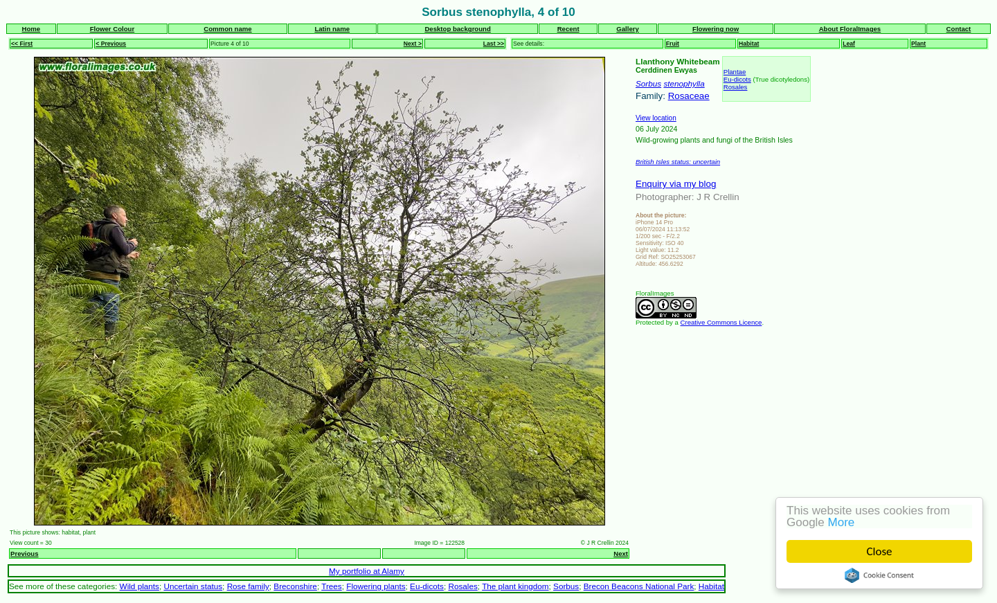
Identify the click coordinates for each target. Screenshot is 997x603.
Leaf (849, 43)
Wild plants (139, 586)
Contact (958, 29)
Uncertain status (192, 586)
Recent (568, 29)
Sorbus (648, 83)
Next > (413, 43)
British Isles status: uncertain (678, 161)
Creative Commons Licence (721, 322)
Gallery (627, 29)
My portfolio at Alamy (366, 570)
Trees (331, 586)
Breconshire (295, 586)
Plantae (735, 71)
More (842, 522)
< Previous (111, 43)
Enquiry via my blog (676, 184)
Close (881, 551)
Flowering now (715, 29)
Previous (24, 553)
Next (620, 553)
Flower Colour (112, 29)
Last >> (493, 43)
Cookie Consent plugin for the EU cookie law (880, 575)
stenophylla (683, 83)
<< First (22, 43)
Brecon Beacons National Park (639, 586)
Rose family (248, 586)
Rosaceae (689, 96)
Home (31, 29)
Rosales (736, 87)
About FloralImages (850, 29)
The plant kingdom (515, 586)
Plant (918, 43)
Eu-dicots (737, 79)
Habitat (749, 43)
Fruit (672, 43)
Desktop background (457, 29)
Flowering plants (375, 586)
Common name (227, 29)
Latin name (332, 29)
